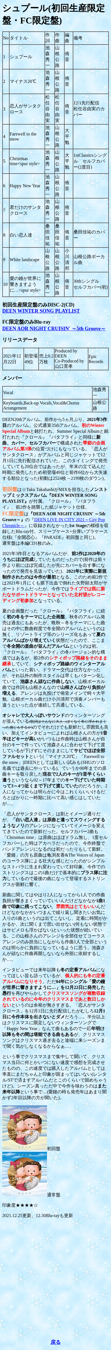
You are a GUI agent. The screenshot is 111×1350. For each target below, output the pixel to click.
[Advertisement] (55, 1278)
